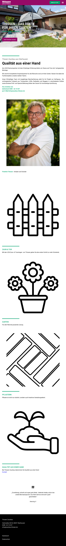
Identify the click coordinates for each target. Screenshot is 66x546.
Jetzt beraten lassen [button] (10, 39)
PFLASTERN (7, 395)
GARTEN (5, 322)
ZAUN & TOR (7, 249)
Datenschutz (6, 539)
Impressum (5, 536)
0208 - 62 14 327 (7, 525)
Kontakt (4, 472)
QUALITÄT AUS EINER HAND (13, 467)
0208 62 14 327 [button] (54, 2)
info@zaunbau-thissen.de (10, 527)
